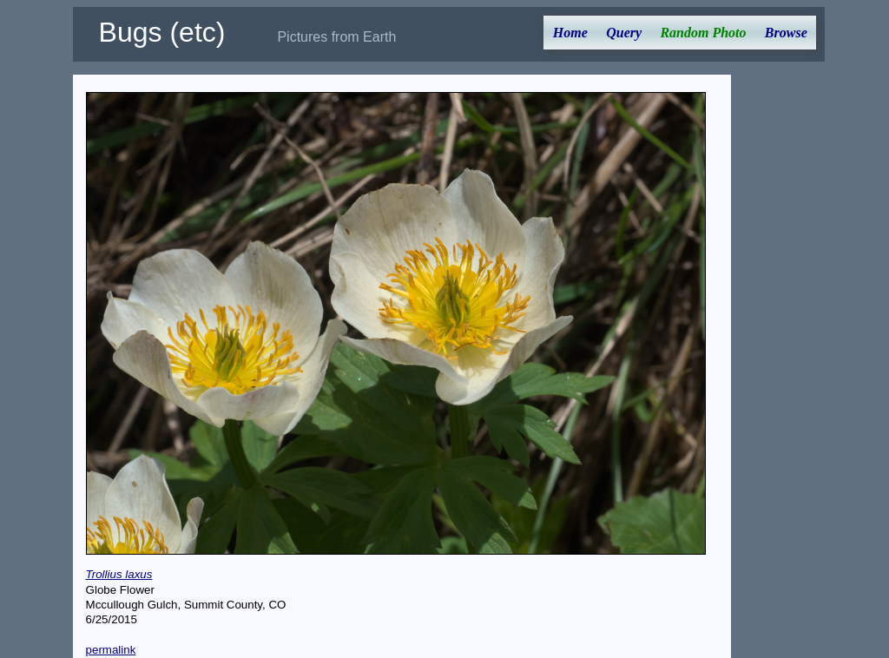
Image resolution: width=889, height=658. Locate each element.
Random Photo (703, 32)
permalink (111, 649)
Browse (786, 32)
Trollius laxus (119, 574)
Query (624, 32)
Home (570, 32)
